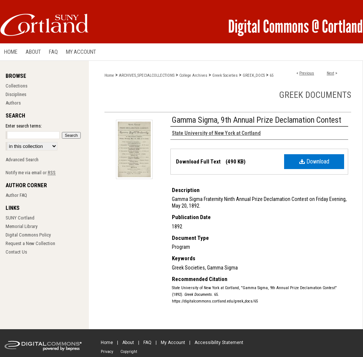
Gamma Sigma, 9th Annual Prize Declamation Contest (256, 120)
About (128, 342)
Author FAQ (16, 195)
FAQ (147, 342)
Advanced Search (22, 159)
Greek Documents (315, 95)
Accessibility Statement (218, 342)
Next (330, 73)
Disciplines (16, 94)
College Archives (193, 75)
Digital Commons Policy (28, 235)
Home (109, 75)
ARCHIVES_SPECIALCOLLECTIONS (146, 75)
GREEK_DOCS (254, 75)
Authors (13, 103)
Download (314, 161)
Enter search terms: (24, 126)
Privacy (107, 352)
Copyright (128, 352)
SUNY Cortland (20, 218)
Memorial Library (21, 226)
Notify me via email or (31, 172)
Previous (306, 73)
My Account (173, 342)
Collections (16, 86)
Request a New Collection (30, 243)
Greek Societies (225, 75)
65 (271, 75)
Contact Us (16, 252)
